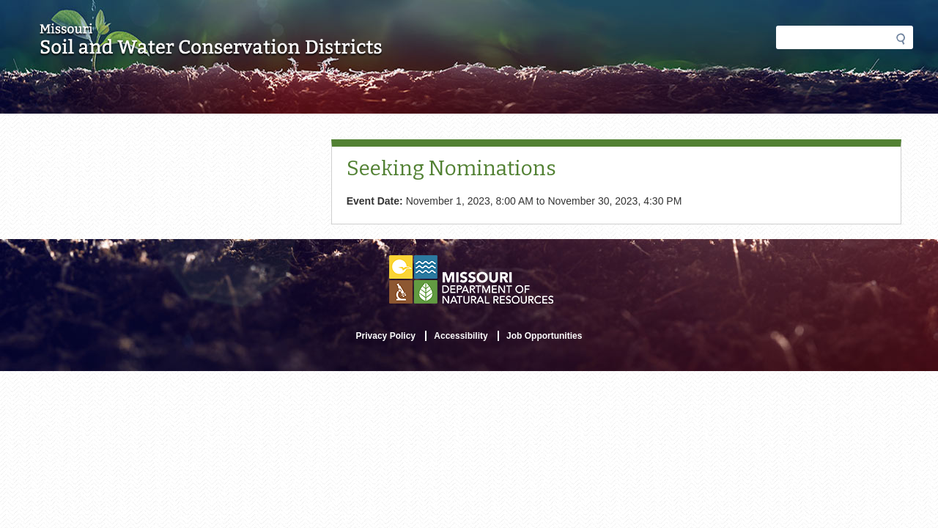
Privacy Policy (386, 336)
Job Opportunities (544, 336)
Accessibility (460, 336)
